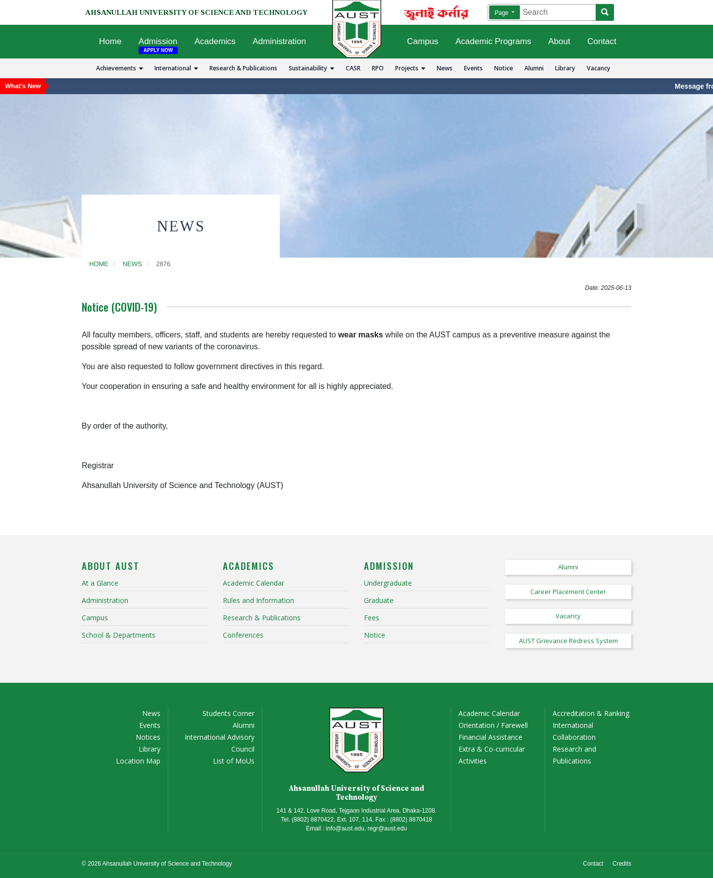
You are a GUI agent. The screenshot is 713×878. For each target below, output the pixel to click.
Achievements (119, 68)
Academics (215, 41)
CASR (353, 68)
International (176, 68)
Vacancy (599, 68)
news (132, 264)
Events (473, 68)
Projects (410, 68)
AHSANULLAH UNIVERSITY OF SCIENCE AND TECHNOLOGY (196, 12)
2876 (163, 264)
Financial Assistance (490, 737)
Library (565, 68)
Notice (503, 68)
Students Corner (229, 713)
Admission (158, 41)
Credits (621, 863)
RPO (378, 68)
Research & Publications (243, 68)
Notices (148, 737)
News (445, 68)
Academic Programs (493, 41)
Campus (422, 41)
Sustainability (311, 68)
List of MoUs (234, 761)
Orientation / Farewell (493, 725)
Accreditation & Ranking (591, 713)
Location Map (138, 761)
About (559, 41)
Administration (279, 41)
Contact (601, 41)
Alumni (534, 68)
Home (110, 41)
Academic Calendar (489, 713)
